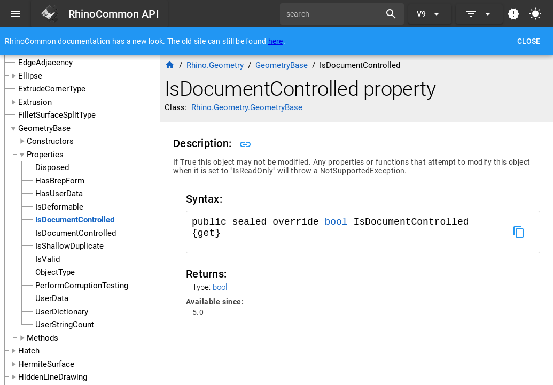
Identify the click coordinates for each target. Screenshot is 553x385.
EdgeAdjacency (45, 62)
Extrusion (35, 102)
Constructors (50, 141)
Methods (42, 338)
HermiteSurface (46, 364)
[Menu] (15, 14)
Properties (45, 154)
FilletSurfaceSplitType (57, 115)
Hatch (29, 351)
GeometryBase (44, 128)
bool (335, 221)
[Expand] (479, 14)
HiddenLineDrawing (52, 377)
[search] (333, 14)
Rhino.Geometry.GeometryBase (246, 107)
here (275, 41)
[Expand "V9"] (429, 14)
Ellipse (30, 76)
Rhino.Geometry (215, 65)
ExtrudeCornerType (51, 89)
